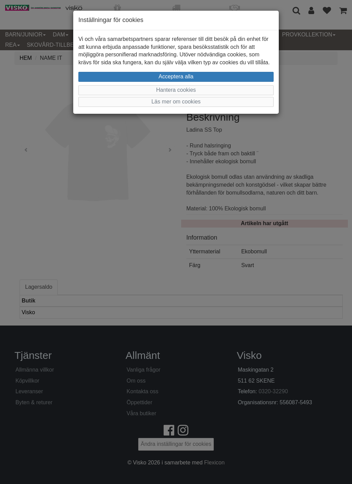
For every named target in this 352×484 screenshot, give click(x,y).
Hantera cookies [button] (176, 90)
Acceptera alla (175, 76)
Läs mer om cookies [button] (175, 101)
